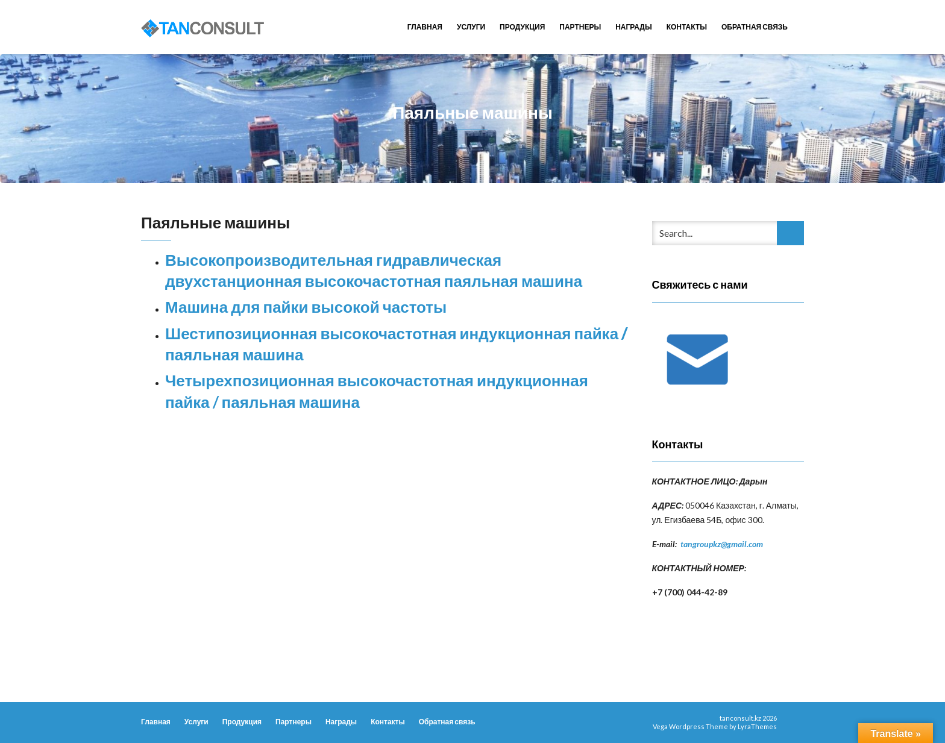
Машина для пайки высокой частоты (306, 306)
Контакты (687, 26)
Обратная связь (754, 26)
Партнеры (580, 26)
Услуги (471, 26)
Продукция (522, 26)
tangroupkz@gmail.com (721, 544)
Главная (424, 26)
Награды (633, 26)
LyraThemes (757, 726)
